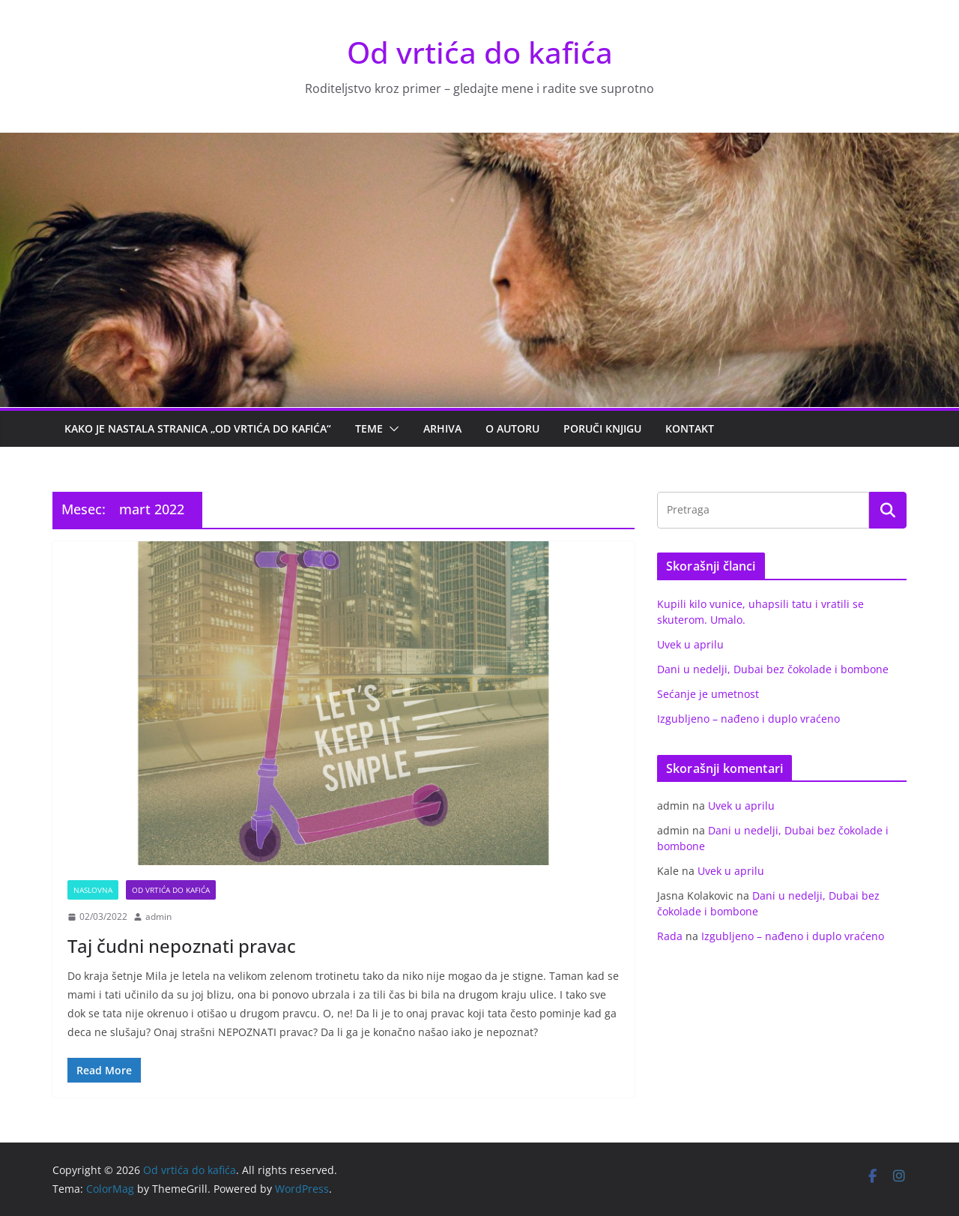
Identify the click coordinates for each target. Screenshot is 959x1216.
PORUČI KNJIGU (602, 428)
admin (158, 916)
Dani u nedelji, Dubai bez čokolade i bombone (773, 669)
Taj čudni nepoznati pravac (181, 945)
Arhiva (442, 428)
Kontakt (689, 428)
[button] (391, 428)
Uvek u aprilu (690, 644)
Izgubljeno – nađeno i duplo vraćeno (748, 718)
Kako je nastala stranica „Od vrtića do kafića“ (197, 428)
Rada (670, 936)
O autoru (512, 428)
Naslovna (92, 890)
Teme (369, 428)
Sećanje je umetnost (708, 694)
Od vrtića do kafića (480, 52)
